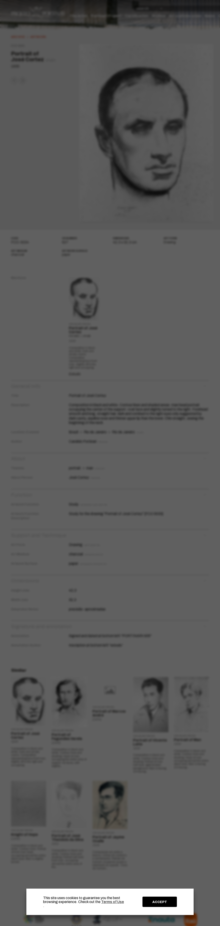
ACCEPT (159, 902)
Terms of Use (112, 902)
